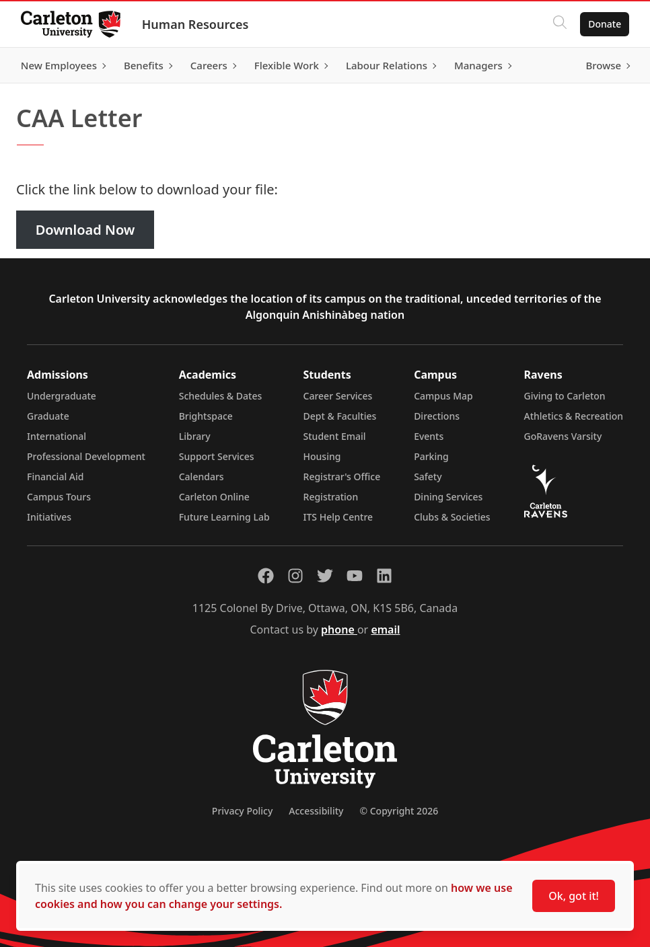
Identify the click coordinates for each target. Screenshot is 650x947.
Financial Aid (55, 476)
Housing (322, 456)
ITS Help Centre (338, 516)
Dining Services (448, 496)
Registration (331, 496)
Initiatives (49, 516)
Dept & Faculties (340, 416)
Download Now (85, 230)
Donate (603, 23)
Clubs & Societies (452, 516)
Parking (431, 456)
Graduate (48, 416)
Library (195, 436)
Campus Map (443, 395)
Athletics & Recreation (573, 416)
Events (428, 436)
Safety (428, 476)
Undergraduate (61, 395)
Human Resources (196, 24)
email (385, 629)
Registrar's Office (342, 476)
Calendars (201, 476)
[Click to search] (559, 24)
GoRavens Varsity (563, 436)
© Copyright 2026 (398, 810)
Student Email (334, 436)
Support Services (216, 456)
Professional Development (86, 456)
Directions (437, 416)
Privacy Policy (242, 810)
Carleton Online (214, 496)
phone (339, 629)
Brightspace (206, 416)
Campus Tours (59, 496)
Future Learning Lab (224, 516)
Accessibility (316, 810)
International (56, 436)
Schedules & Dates (220, 395)
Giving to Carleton (565, 395)
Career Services (338, 395)
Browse (602, 65)
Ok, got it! (573, 895)
